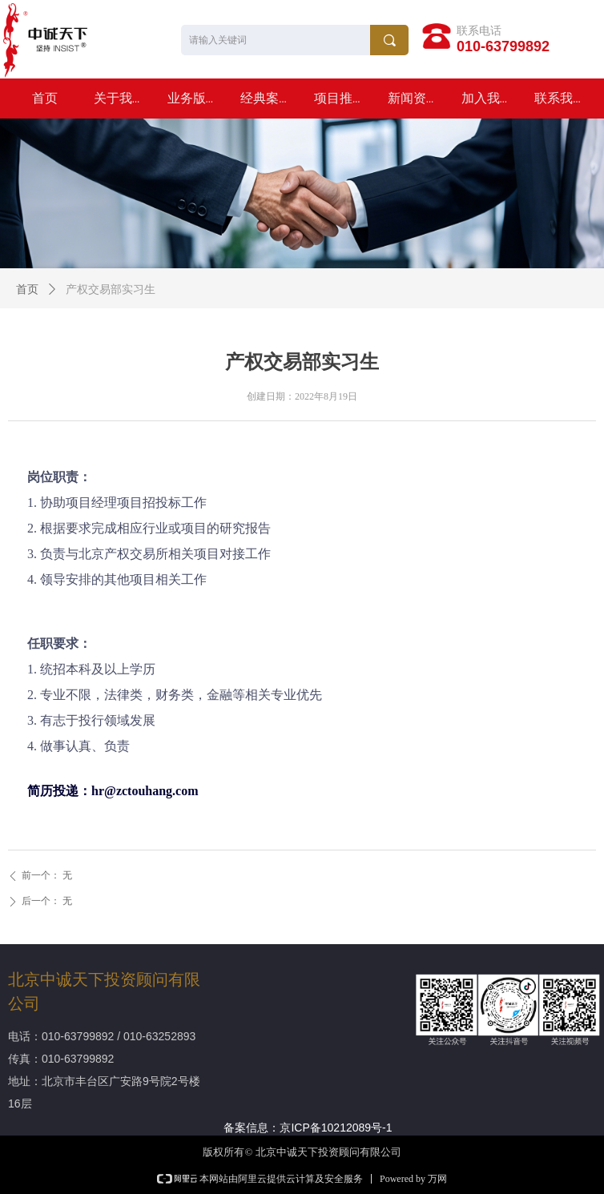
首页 (27, 289)
